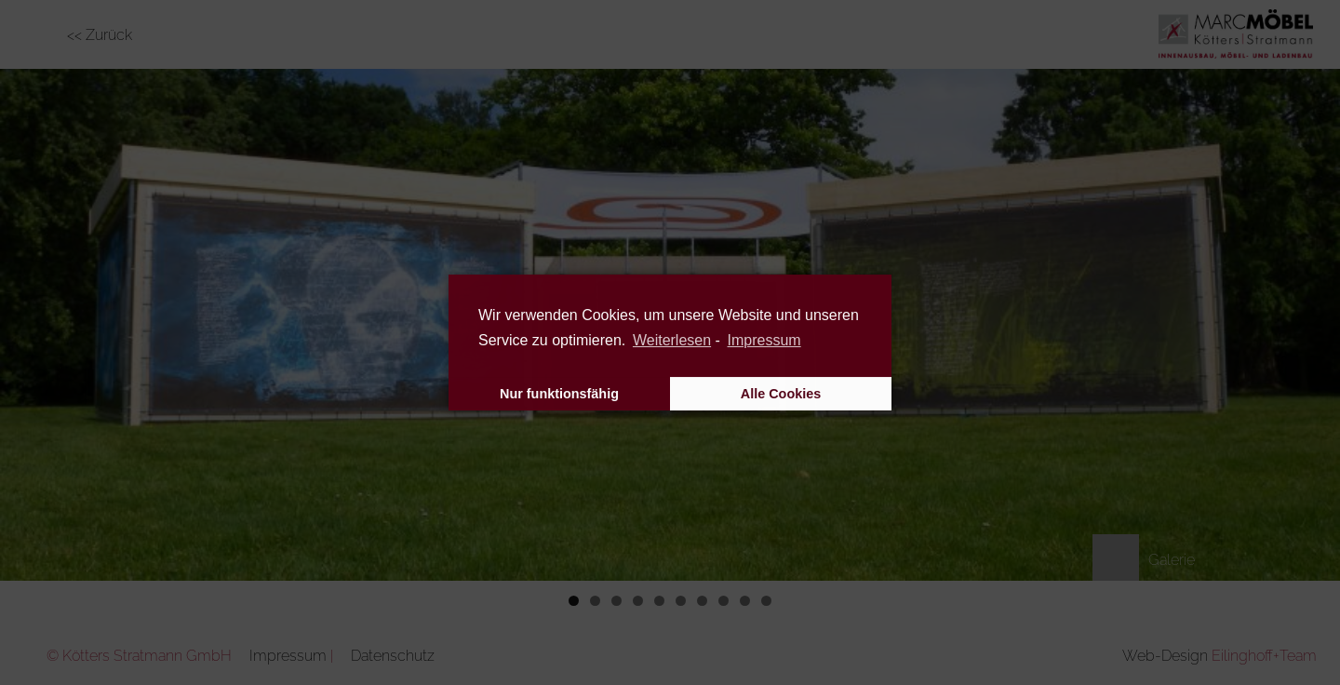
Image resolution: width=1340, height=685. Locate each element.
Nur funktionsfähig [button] (559, 393)
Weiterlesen (672, 340)
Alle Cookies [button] (781, 393)
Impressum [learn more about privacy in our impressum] (764, 340)
